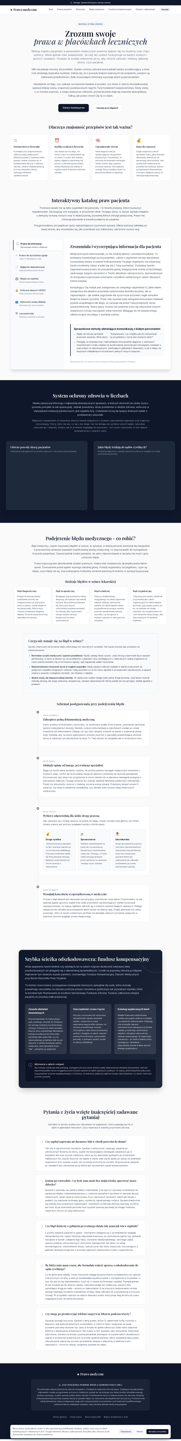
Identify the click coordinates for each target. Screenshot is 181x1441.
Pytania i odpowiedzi (145, 9)
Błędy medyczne (96, 9)
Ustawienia (126, 1431)
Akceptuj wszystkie (157, 1431)
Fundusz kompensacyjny (120, 9)
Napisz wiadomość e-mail (116, 1419)
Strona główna (60, 1419)
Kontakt (165, 9)
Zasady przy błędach (107, 108)
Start (51, 9)
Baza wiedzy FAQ (93, 1419)
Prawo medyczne (23, 9)
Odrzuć (140, 1431)
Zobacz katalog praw (74, 107)
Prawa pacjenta (64, 9)
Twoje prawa (76, 1419)
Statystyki (80, 9)
